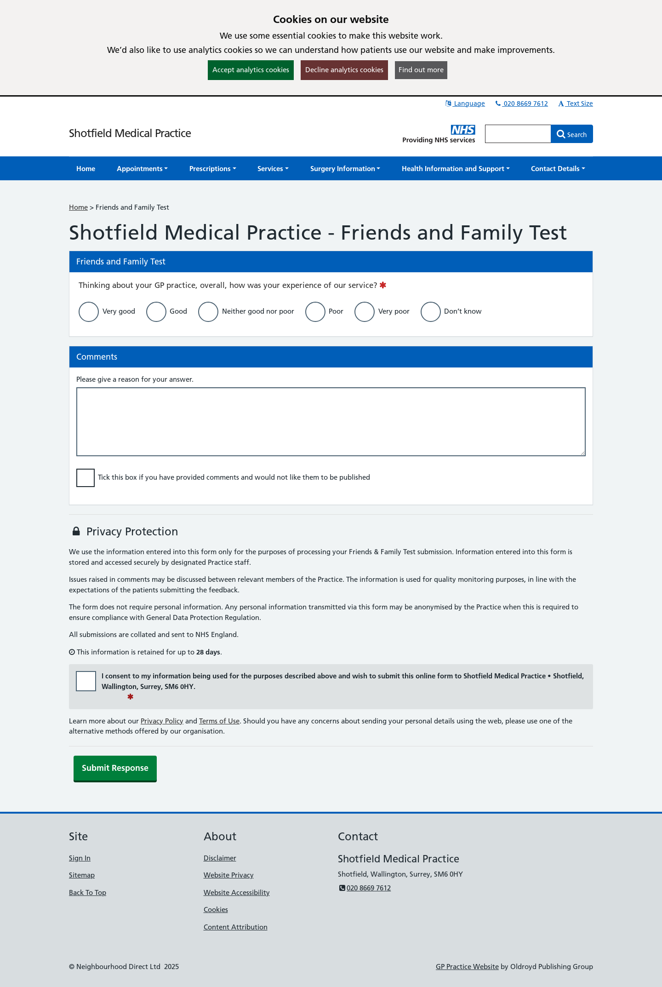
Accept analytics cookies (250, 69)
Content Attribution (236, 927)
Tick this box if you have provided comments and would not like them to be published (234, 477)
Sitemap (82, 875)
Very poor (394, 311)
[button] (142, 168)
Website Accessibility (237, 892)
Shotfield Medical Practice (130, 133)
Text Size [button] (575, 103)
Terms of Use (219, 721)
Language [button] (464, 103)
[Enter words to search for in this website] (518, 134)
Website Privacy (229, 875)
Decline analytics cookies (344, 69)
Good (178, 311)
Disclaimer (220, 858)
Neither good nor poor (258, 311)
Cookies (216, 909)
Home (78, 207)
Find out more (421, 69)
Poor (336, 311)
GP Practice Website (467, 966)
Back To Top (87, 892)
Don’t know (463, 311)
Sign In (80, 858)
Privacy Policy (162, 721)
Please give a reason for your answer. (135, 379)
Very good (119, 311)
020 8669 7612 (521, 103)
